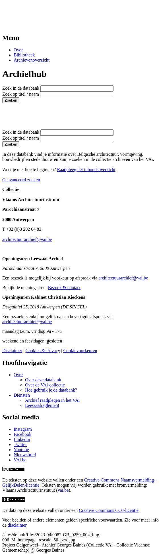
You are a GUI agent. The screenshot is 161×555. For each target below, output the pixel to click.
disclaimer (17, 525)
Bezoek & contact (64, 287)
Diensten (22, 395)
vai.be (63, 490)
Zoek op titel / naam (20, 94)
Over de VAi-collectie (45, 384)
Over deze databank (43, 379)
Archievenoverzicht (31, 60)
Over (18, 49)
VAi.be (20, 459)
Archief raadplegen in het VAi (52, 400)
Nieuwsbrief (25, 454)
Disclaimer (12, 350)
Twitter (20, 444)
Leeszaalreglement (42, 405)
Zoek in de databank (20, 88)
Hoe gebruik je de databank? (51, 390)
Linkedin (22, 439)
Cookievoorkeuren (80, 350)
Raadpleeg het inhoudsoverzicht (86, 169)
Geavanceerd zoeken (21, 179)
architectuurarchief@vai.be (27, 239)
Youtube (21, 449)
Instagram (23, 429)
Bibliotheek (24, 54)
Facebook (22, 434)
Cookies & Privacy (42, 350)
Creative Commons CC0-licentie (109, 510)
